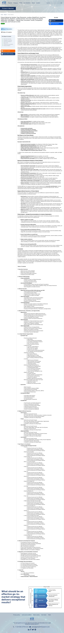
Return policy (36, 614)
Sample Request (54, 23)
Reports (10, 3)
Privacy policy (16, 614)
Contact (38, 3)
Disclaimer (43, 614)
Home (2, 14)
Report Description (6, 29)
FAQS (49, 614)
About (33, 3)
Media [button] (20, 3)
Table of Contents (6, 32)
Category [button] (15, 3)
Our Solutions (27, 3)
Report (5, 14)
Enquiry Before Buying (7, 54)
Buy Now (52, 20)
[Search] (54, 3)
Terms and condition (27, 614)
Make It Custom (5, 51)
